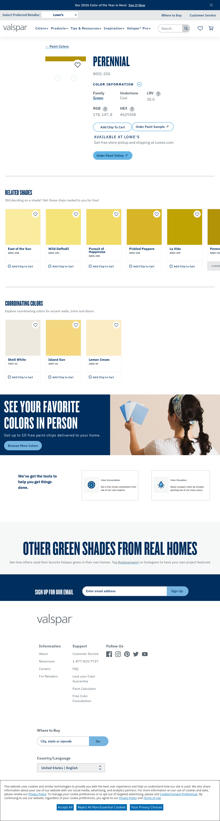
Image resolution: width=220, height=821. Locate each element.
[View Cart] (211, 28)
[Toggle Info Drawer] (139, 84)
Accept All (65, 807)
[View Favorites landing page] (200, 28)
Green (98, 98)
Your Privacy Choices (146, 807)
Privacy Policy (37, 794)
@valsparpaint (128, 562)
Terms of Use (152, 798)
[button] (157, 94)
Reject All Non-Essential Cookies (102, 807)
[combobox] (170, 28)
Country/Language (54, 758)
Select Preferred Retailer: (21, 15)
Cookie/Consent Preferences (179, 794)
